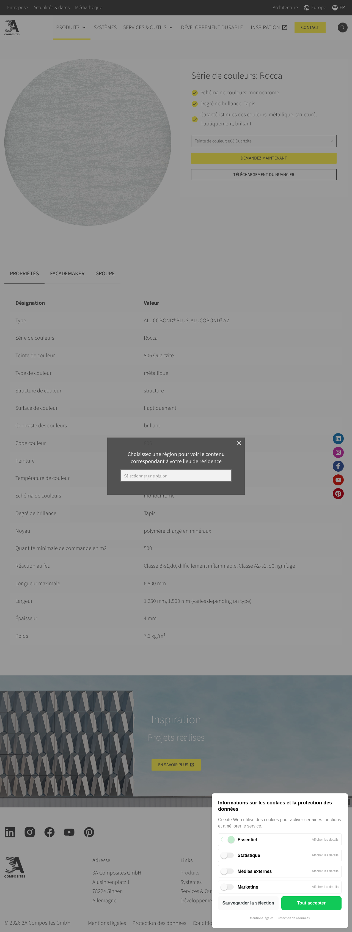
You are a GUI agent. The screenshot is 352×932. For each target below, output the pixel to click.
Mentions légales (261, 918)
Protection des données (293, 918)
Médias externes (255, 871)
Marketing (248, 887)
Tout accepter (311, 903)
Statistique (249, 855)
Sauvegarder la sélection (248, 903)
